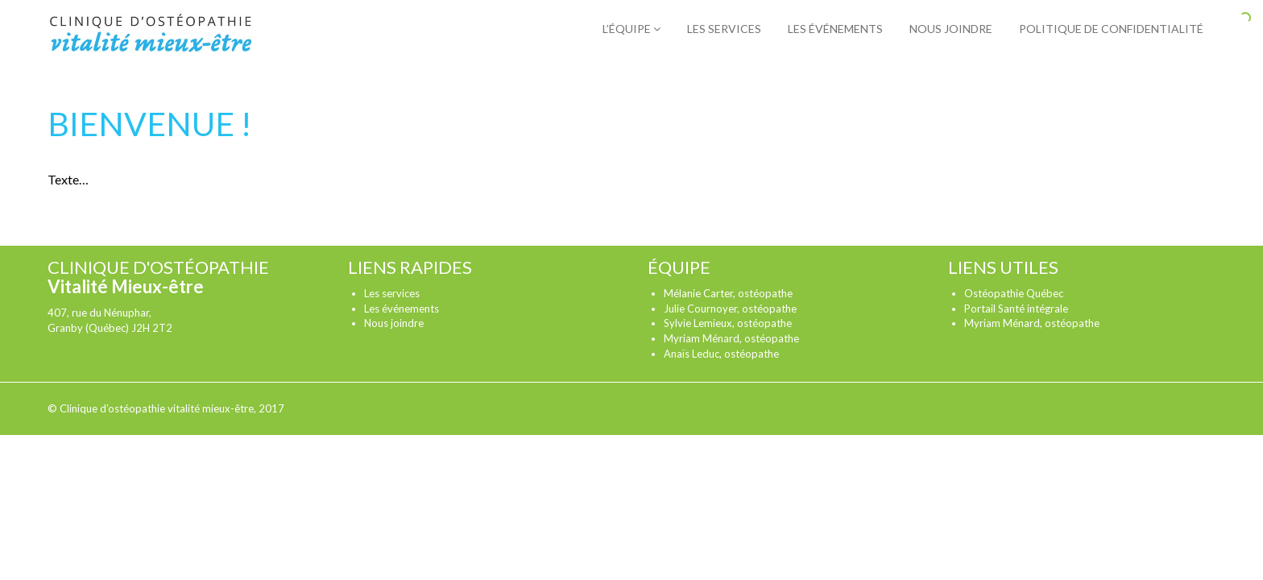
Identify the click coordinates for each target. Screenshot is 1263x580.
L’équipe (631, 28)
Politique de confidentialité (1111, 28)
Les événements (835, 28)
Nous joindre (950, 28)
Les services (724, 28)
